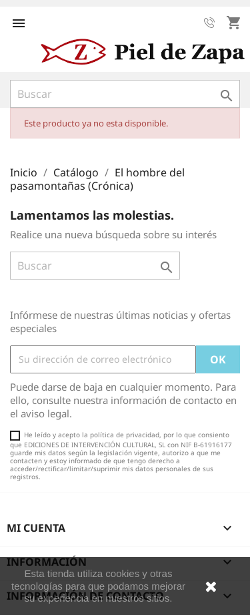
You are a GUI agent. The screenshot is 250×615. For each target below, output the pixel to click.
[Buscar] (125, 94)
